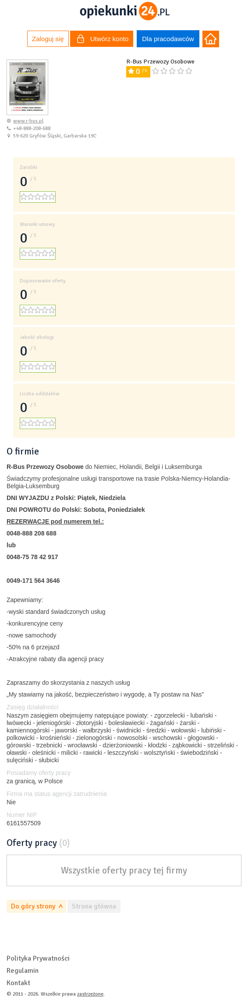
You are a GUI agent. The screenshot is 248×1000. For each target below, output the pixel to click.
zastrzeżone (90, 994)
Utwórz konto (103, 40)
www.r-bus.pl (28, 121)
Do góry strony (33, 906)
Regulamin (23, 970)
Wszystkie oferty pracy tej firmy (124, 870)
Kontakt (18, 983)
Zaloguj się (48, 38)
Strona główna (94, 906)
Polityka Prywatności (38, 958)
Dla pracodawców (168, 38)
